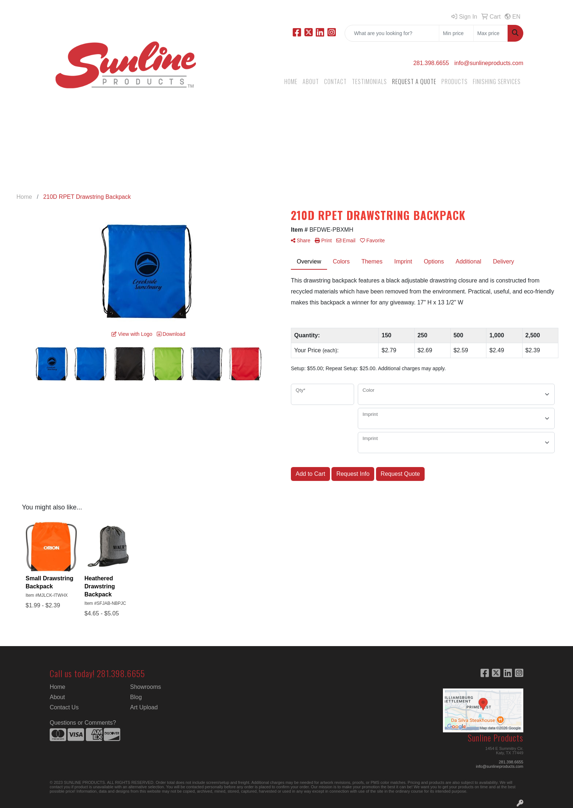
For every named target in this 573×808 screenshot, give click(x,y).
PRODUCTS (454, 81)
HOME (290, 81)
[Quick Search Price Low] (456, 33)
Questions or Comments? (83, 723)
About (57, 697)
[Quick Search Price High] (490, 33)
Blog (136, 697)
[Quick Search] (392, 33)
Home (57, 687)
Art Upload (144, 707)
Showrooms (145, 687)
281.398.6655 (431, 63)
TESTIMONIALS (369, 81)
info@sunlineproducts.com (488, 63)
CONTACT (335, 81)
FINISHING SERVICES (497, 81)
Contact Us (64, 707)
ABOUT (311, 81)
